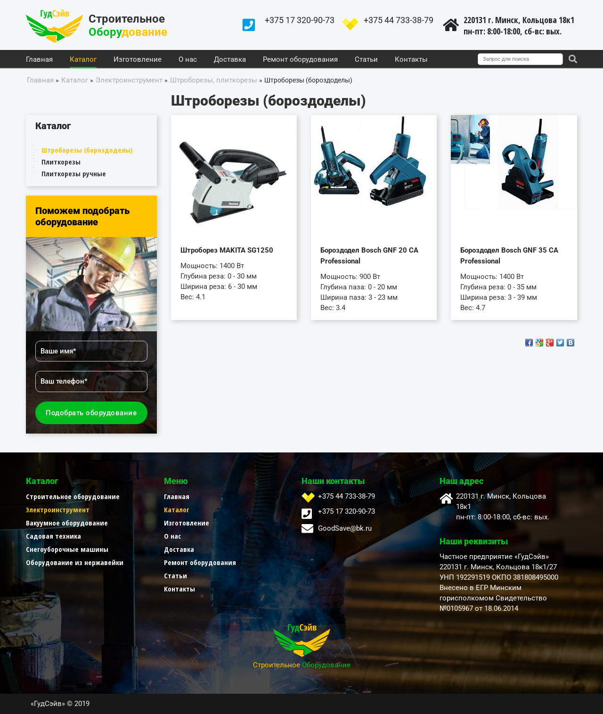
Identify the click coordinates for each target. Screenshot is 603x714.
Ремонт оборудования (300, 60)
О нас (188, 60)
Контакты (411, 60)
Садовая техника (53, 536)
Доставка (230, 60)
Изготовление (138, 60)
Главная (39, 60)
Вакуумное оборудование (67, 522)
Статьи (366, 60)
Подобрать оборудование (91, 413)
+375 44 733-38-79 (398, 20)
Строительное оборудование (73, 496)
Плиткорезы (61, 161)
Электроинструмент (58, 509)
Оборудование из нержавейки (74, 562)
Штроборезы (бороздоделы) (87, 150)
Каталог (83, 60)
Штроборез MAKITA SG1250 (226, 250)
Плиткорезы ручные (73, 173)
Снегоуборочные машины (67, 549)
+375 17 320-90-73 (299, 20)
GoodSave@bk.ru (345, 528)
